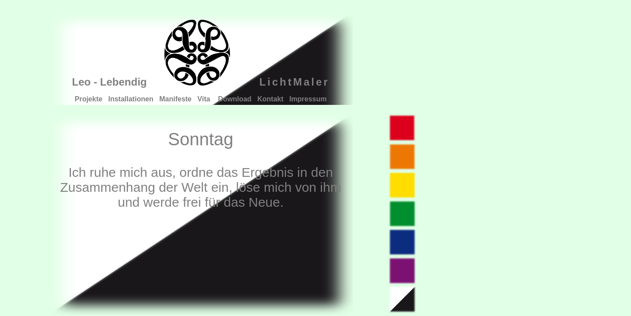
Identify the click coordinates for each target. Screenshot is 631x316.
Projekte (89, 99)
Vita (205, 99)
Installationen (130, 99)
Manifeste (175, 99)
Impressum (307, 99)
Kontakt (270, 99)
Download (234, 99)
